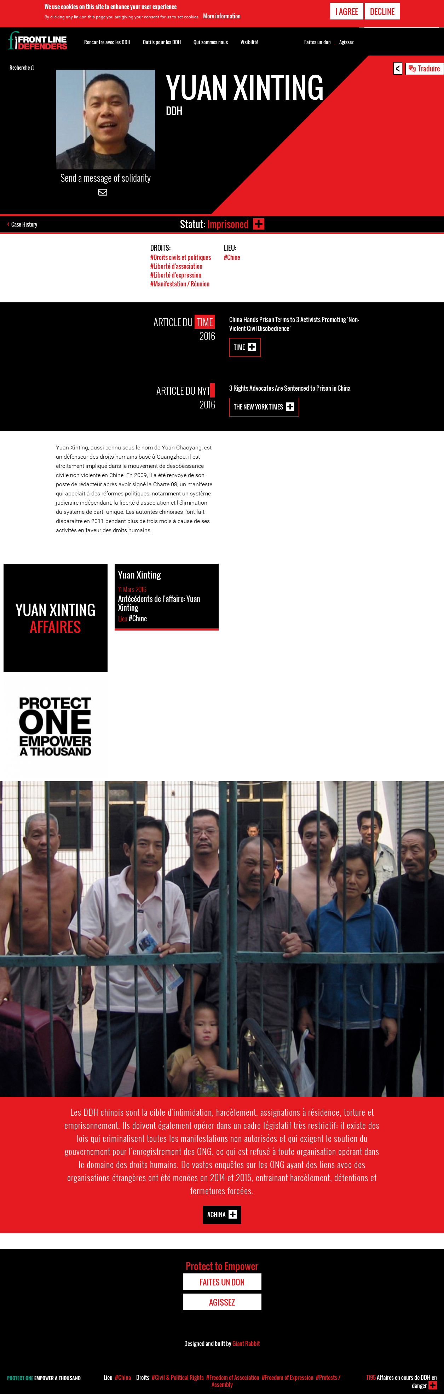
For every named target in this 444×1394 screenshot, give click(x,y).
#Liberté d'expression (175, 275)
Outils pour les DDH (162, 42)
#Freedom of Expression (287, 1377)
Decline (382, 11)
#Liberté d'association (176, 266)
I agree (346, 11)
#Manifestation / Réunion (179, 283)
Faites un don (317, 42)
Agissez (346, 42)
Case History (24, 224)
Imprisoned (227, 224)
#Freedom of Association (232, 1377)
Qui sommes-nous (211, 42)
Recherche (22, 67)
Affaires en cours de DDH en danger (402, 1381)
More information (222, 16)
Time (239, 346)
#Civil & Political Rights (178, 1377)
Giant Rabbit (246, 1343)
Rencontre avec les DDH (107, 42)
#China (216, 1214)
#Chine (232, 257)
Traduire (429, 68)
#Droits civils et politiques (180, 257)
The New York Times (258, 406)
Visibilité (249, 42)
